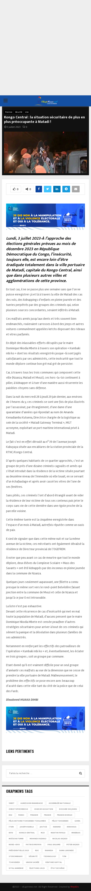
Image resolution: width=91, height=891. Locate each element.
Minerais (76, 833)
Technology (49, 856)
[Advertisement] (45, 47)
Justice (43, 827)
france (47, 815)
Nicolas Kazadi (59, 838)
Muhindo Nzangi (38, 838)
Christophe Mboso (18, 809)
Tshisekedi (14, 862)
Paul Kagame (54, 844)
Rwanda (49, 850)
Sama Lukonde (66, 850)
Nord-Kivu (14, 844)
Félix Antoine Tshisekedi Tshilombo (27, 821)
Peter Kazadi (72, 844)
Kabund (57, 827)
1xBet (11, 803)
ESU (10, 815)
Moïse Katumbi (16, 838)
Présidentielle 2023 (19, 850)
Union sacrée (32, 862)
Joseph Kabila (27, 827)
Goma (77, 821)
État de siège (57, 868)
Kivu (11, 833)
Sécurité (18, 112)
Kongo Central (27, 833)
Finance (34, 815)
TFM (64, 856)
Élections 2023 (37, 868)
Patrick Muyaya (33, 844)
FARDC (21, 815)
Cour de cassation (43, 809)
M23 (43, 833)
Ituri (11, 827)
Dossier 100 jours (68, 809)
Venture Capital (53, 862)
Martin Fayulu (58, 833)
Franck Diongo (64, 815)
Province (8, 112)
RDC (37, 850)
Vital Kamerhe (16, 868)
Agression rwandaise (32, 803)
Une (27, 112)
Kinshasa (71, 827)
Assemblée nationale (59, 803)
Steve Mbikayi (16, 856)
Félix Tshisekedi (60, 821)
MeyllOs (74, 886)
